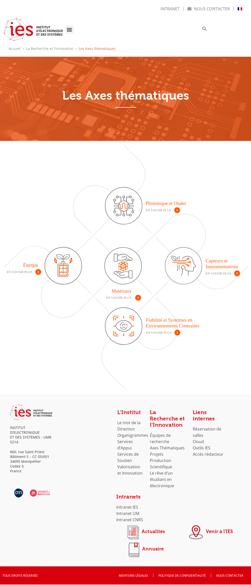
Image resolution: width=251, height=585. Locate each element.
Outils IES (201, 445)
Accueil (15, 47)
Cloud (198, 439)
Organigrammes (132, 433)
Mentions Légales (133, 576)
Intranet (170, 8)
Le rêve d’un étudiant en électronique (162, 477)
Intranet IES (127, 504)
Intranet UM (127, 511)
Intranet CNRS (129, 517)
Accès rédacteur (208, 451)
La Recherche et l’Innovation (167, 416)
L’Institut (129, 410)
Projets (156, 451)
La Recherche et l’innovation (49, 47)
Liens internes (204, 413)
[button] (69, 29)
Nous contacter (208, 8)
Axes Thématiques (167, 445)
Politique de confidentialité (182, 576)
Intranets (128, 494)
